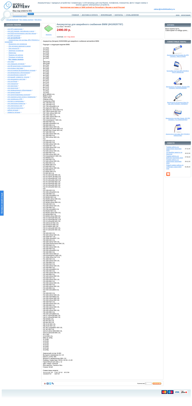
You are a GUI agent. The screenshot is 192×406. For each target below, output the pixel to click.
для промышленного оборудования (19, 90)
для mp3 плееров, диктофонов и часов (20, 31)
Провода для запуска (16, 55)
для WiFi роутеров (13, 36)
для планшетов (12, 84)
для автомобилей (12, 20)
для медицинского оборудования (18, 73)
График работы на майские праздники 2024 (174, 157)
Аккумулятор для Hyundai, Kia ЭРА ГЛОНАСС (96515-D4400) (178, 55)
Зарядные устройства (16, 50)
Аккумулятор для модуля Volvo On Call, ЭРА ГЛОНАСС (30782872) (178, 103)
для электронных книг (14, 106)
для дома (10, 61)
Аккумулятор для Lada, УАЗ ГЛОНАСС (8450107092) (178, 134)
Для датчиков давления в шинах (20, 46)
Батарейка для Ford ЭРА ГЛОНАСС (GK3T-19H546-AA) (178, 71)
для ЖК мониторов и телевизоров (19, 66)
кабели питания (12, 110)
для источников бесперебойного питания (21, 70)
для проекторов (12, 88)
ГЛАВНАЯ (75, 15)
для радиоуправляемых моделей (18, 95)
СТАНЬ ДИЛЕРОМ (132, 15)
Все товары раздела (26, 20)
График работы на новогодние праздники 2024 (173, 161)
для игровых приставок (15, 68)
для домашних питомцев (15, 64)
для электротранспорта (15, 108)
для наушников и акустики (16, 79)
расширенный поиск (20, 16)
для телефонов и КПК (14, 99)
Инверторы (12, 53)
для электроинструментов (16, 103)
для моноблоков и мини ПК (16, 75)
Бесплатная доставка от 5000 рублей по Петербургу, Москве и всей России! (92, 7)
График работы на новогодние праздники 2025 (173, 148)
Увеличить (48, 34)
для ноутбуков (12, 81)
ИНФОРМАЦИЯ (106, 15)
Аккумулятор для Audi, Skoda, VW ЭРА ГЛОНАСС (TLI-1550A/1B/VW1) (178, 118)
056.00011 (38, 20)
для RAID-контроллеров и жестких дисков (21, 33)
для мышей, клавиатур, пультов (18, 77)
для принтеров (12, 86)
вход (178, 15)
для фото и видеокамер (15, 101)
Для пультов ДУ (14, 48)
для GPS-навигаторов (14, 29)
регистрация (185, 15)
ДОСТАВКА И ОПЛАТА (90, 15)
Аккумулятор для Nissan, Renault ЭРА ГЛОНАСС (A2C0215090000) (178, 87)
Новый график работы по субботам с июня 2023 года (175, 166)
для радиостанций (13, 92)
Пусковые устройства (16, 57)
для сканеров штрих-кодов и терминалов (21, 97)
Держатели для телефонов (18, 44)
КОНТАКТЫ (119, 15)
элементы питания (13, 112)
